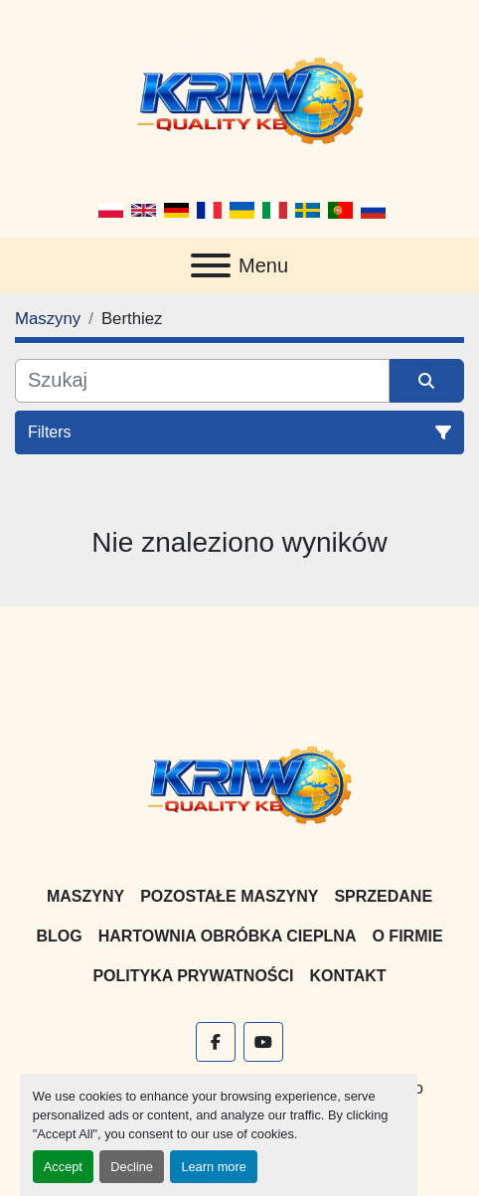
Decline (131, 1166)
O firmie (407, 936)
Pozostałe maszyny (229, 896)
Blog (58, 936)
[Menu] (211, 265)
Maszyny (85, 896)
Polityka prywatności (192, 975)
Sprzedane (383, 896)
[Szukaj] (202, 381)
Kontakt (348, 975)
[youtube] (263, 1042)
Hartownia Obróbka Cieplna (227, 936)
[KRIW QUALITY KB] (240, 782)
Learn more (213, 1166)
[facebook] (216, 1042)
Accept (63, 1166)
